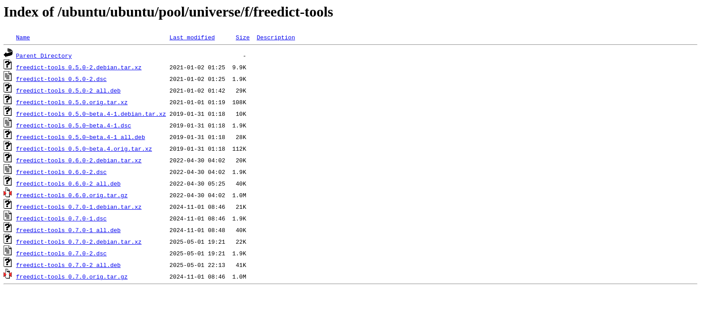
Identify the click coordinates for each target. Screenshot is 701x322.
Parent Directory (44, 55)
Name (23, 37)
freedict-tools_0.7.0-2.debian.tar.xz (79, 241)
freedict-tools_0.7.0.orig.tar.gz (72, 276)
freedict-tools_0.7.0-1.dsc (61, 218)
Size (242, 37)
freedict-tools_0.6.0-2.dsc (61, 172)
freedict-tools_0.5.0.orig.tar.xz (72, 102)
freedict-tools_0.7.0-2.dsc (61, 253)
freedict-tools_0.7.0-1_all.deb (68, 230)
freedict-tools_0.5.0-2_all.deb (68, 90)
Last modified (192, 37)
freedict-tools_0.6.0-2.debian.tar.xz (79, 160)
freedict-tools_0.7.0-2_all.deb (68, 265)
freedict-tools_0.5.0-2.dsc (61, 79)
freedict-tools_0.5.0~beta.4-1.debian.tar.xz (91, 114)
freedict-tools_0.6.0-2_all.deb (68, 183)
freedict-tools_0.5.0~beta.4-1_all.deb (80, 137)
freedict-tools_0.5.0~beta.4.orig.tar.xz (84, 148)
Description (276, 37)
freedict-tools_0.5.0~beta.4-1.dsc (73, 125)
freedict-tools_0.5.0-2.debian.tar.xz (79, 67)
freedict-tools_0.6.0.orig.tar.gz (72, 195)
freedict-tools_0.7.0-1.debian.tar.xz (79, 207)
